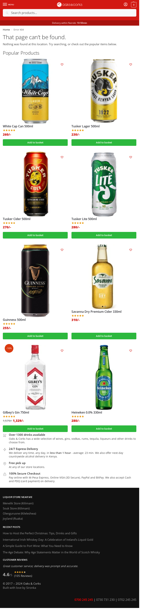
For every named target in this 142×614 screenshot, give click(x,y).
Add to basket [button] (35, 142)
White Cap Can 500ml (18, 126)
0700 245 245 (83, 600)
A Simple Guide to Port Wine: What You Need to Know (38, 546)
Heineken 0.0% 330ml (86, 412)
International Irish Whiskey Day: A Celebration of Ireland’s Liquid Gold (48, 539)
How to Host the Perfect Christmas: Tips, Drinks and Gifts (40, 533)
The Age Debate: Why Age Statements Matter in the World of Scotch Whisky (51, 552)
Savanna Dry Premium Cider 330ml (96, 312)
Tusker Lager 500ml (85, 126)
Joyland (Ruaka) (13, 518)
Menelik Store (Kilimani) (18, 503)
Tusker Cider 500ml (16, 219)
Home (6, 29)
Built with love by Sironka (19, 588)
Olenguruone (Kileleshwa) (19, 513)
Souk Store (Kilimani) (16, 508)
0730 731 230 (105, 600)
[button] (133, 4)
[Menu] (8, 4)
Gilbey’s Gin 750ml (16, 412)
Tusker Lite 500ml (84, 219)
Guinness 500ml (14, 320)
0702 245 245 (127, 600)
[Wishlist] (62, 64)
